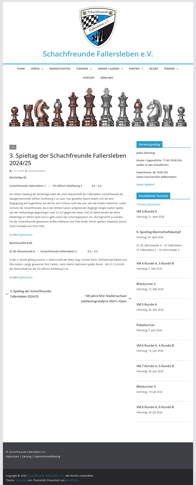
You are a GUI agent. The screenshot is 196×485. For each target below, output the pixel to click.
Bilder (153, 68)
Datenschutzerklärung (47, 456)
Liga (13, 147)
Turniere (82, 68)
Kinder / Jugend (108, 68)
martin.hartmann (36, 170)
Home (21, 68)
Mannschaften (59, 68)
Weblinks (107, 77)
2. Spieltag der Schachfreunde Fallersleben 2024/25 (28, 293)
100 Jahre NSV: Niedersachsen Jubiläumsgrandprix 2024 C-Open (106, 298)
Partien (134, 68)
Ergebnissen (25, 234)
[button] (42, 69)
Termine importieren (148, 204)
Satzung (26, 456)
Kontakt (89, 77)
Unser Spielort (145, 184)
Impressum (12, 456)
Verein (35, 68)
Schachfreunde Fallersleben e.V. (98, 54)
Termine (169, 68)
